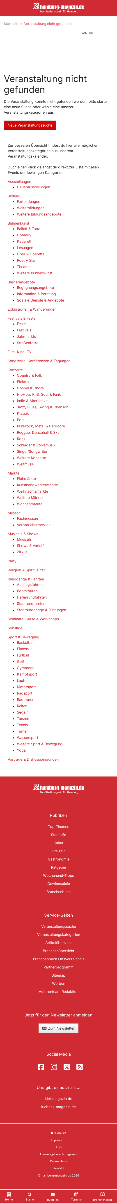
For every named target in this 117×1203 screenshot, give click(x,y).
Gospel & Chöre (30, 388)
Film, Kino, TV (20, 352)
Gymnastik (26, 668)
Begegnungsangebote (35, 287)
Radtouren (25, 699)
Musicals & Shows (23, 534)
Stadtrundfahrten (31, 603)
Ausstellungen (19, 181)
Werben (58, 983)
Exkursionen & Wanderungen (32, 309)
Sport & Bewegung (23, 637)
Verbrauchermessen (33, 524)
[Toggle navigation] (52, 1196)
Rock (21, 438)
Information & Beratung (36, 294)
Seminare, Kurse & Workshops (33, 619)
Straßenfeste (27, 342)
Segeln (22, 712)
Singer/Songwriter (32, 451)
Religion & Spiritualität (26, 570)
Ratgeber (58, 867)
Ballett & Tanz (28, 228)
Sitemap (58, 975)
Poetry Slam (27, 260)
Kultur (58, 843)
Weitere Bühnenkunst (34, 273)
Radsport (24, 693)
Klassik (23, 413)
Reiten (22, 706)
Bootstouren (27, 591)
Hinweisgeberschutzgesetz (58, 1154)
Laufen (22, 680)
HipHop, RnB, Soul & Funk (39, 394)
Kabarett (24, 241)
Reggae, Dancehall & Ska (38, 432)
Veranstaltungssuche (58, 926)
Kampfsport (27, 674)
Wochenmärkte (29, 504)
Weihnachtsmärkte (32, 491)
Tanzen (23, 718)
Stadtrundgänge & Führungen (41, 610)
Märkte (13, 473)
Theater (23, 266)
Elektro (23, 381)
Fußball (23, 655)
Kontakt (58, 1168)
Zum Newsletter (58, 1028)
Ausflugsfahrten (30, 584)
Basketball (25, 642)
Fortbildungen (28, 201)
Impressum (58, 1140)
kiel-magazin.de (58, 1098)
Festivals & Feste (21, 318)
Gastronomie (58, 859)
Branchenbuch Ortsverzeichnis (58, 959)
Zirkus (22, 552)
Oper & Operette (30, 254)
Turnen (22, 731)
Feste (21, 323)
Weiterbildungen (30, 208)
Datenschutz (58, 1161)
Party (12, 561)
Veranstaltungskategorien (58, 934)
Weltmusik (25, 464)
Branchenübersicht (58, 951)
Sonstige (15, 628)
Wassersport (27, 737)
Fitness (23, 649)
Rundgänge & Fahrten (26, 579)
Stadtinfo (58, 834)
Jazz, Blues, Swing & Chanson (42, 407)
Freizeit (58, 851)
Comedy (24, 235)
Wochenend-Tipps (58, 875)
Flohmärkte (26, 478)
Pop (20, 419)
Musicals (24, 539)
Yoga (21, 750)
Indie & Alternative (32, 400)
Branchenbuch (58, 891)
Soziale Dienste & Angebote (40, 300)
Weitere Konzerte (31, 457)
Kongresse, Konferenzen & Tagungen (39, 361)
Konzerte (15, 370)
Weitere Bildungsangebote (39, 214)
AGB (58, 1147)
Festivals (24, 330)
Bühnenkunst (18, 223)
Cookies (58, 1133)
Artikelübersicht (58, 942)
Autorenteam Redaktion (58, 991)
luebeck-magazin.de (58, 1107)
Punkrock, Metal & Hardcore (41, 426)
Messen (14, 513)
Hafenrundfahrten (32, 597)
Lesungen (25, 247)
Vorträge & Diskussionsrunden (33, 759)
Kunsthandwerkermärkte (37, 485)
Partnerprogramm (58, 967)
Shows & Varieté (30, 545)
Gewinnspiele (58, 883)
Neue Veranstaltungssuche (30, 125)
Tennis (22, 725)
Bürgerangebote (21, 282)
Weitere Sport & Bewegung (39, 744)
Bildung (14, 196)
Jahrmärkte (26, 336)
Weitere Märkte (30, 497)
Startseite (11, 24)
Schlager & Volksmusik (36, 445)
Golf (20, 661)
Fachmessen (27, 518)
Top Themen (58, 826)
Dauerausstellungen (33, 187)
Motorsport (26, 687)
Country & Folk (29, 375)
